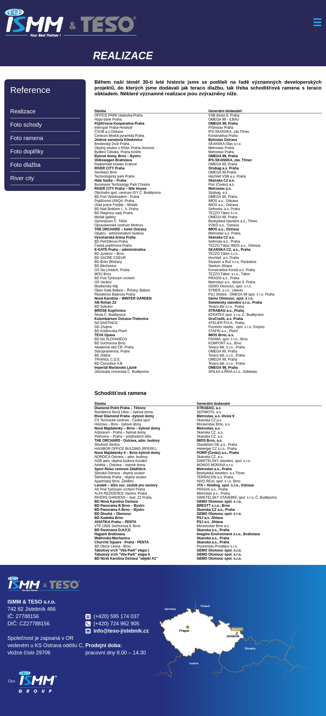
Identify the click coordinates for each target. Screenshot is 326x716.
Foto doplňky (27, 151)
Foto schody (26, 124)
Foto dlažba (25, 165)
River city (22, 178)
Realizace (23, 111)
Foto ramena (26, 138)
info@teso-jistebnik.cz (121, 631)
